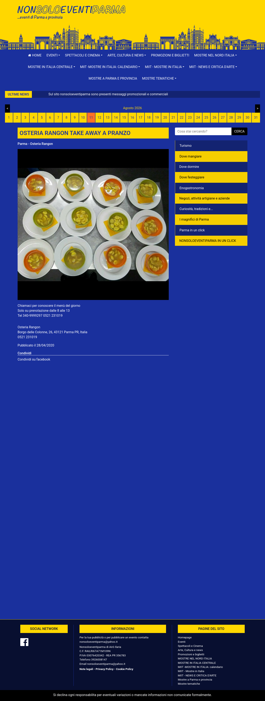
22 (181, 117)
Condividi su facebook (34, 359)
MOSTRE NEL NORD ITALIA (195, 658)
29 (239, 117)
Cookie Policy (124, 669)
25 (206, 117)
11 (91, 117)
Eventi (182, 641)
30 (247, 117)
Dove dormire (189, 167)
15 (124, 117)
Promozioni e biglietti (170, 55)
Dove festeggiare (191, 177)
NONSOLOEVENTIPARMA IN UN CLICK (207, 241)
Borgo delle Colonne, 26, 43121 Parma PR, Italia (52, 332)
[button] (53, 55)
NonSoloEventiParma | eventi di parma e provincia (73, 11)
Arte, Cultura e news (190, 650)
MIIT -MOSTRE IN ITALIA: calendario (200, 667)
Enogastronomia (191, 188)
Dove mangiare (190, 156)
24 (198, 117)
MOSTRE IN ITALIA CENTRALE (197, 662)
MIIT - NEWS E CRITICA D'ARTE (197, 675)
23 (190, 117)
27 (223, 117)
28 (231, 117)
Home (34, 55)
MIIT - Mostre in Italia (191, 671)
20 (165, 117)
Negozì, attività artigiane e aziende (204, 198)
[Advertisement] (191, 16)
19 (157, 117)
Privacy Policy (104, 669)
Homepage (185, 637)
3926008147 (99, 659)
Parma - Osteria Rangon (35, 144)
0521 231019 (53, 316)
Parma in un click (192, 230)
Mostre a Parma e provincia (113, 78)
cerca (239, 131)
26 (214, 117)
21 (173, 117)
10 (83, 117)
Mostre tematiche (189, 683)
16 (132, 117)
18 (149, 117)
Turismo (185, 146)
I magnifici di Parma (194, 219)
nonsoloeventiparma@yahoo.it (99, 641)
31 (256, 117)
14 (116, 117)
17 (140, 117)
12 (99, 117)
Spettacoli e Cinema (190, 645)
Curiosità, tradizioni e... (196, 209)
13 (108, 117)
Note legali (86, 669)
